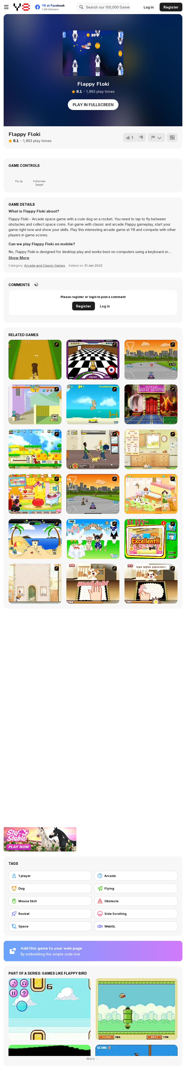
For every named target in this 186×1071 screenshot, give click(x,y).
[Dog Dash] (35, 360)
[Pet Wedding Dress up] (92, 539)
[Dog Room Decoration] (151, 494)
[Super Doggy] (35, 449)
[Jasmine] (92, 584)
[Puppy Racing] (92, 494)
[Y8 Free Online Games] (22, 7)
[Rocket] (50, 913)
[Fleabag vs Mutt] (35, 404)
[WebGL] (136, 926)
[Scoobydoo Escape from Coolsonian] (151, 404)
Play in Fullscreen (93, 104)
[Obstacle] (136, 901)
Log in (149, 7)
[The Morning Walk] (35, 584)
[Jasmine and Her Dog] (151, 584)
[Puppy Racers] (151, 360)
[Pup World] (92, 449)
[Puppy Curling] (92, 360)
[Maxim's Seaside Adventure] (92, 404)
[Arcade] (136, 876)
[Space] (50, 926)
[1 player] (50, 876)
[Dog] (50, 888)
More (93, 1059)
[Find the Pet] (151, 539)
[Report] (156, 137)
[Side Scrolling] (136, 913)
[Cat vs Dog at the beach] (35, 539)
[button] (18, 258)
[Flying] (136, 888)
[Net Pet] (151, 449)
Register (170, 7)
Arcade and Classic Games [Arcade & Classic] (44, 265)
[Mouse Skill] (50, 901)
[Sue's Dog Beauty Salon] (35, 494)
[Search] (80, 7)
